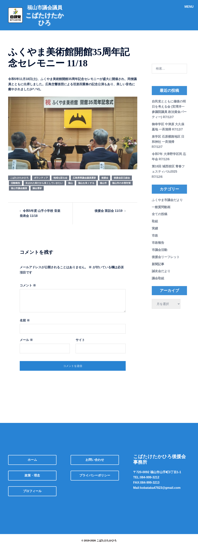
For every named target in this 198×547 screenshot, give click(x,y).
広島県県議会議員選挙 (84, 177)
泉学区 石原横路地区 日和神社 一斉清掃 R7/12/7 (168, 142)
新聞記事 (158, 264)
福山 (70, 183)
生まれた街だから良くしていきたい (44, 183)
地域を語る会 (60, 177)
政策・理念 (32, 475)
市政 (155, 235)
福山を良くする (86, 183)
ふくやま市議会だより (167, 200)
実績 (155, 228)
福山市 (103, 183)
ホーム (32, 459)
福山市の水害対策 (121, 183)
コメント (28, 285)
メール (26, 340)
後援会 (104, 177)
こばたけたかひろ (19, 177)
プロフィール (32, 491)
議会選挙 (37, 188)
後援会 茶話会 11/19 (109, 210)
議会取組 (158, 278)
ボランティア (41, 177)
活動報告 (15, 183)
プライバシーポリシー (94, 475)
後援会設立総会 (122, 177)
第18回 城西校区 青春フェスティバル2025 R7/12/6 (168, 171)
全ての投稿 (159, 214)
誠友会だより (161, 271)
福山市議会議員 (19, 188)
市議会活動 (159, 249)
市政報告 (158, 242)
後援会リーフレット (166, 257)
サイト (80, 340)
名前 (25, 320)
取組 (155, 221)
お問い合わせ (94, 459)
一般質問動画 (161, 207)
